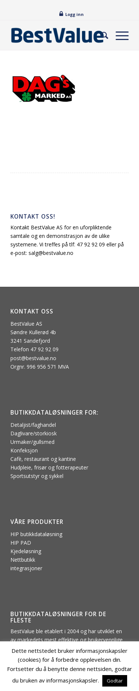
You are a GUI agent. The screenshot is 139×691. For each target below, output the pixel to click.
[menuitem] (101, 35)
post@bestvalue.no (33, 358)
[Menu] (118, 35)
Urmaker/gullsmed (32, 441)
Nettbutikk (22, 559)
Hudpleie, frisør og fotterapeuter (49, 467)
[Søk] (101, 35)
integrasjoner (26, 568)
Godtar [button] (115, 680)
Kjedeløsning (25, 551)
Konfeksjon (24, 450)
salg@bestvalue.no (51, 252)
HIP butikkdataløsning (36, 534)
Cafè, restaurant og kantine (43, 458)
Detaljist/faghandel (33, 424)
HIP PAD (20, 542)
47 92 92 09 (91, 244)
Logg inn (74, 14)
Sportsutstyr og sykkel (36, 475)
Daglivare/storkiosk (33, 433)
